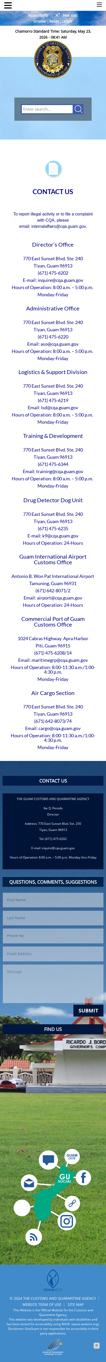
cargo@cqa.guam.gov (59, 728)
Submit (88, 1010)
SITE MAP (76, 1304)
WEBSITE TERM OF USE (41, 1304)
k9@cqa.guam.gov (60, 536)
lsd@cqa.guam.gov (59, 407)
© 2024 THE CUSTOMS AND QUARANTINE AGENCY (53, 1298)
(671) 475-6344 (53, 464)
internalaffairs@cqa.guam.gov (58, 226)
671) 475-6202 (53, 273)
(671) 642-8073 (49, 721)
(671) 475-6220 (53, 337)
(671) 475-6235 (53, 528)
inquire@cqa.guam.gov (60, 280)
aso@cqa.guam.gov (60, 344)
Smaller (39, 21)
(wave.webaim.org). (85, 1324)
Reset (54, 21)
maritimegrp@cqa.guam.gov (60, 660)
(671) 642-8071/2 (52, 590)
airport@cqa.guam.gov (59, 598)
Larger (67, 21)
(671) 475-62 (50, 400)
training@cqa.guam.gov (59, 471)
